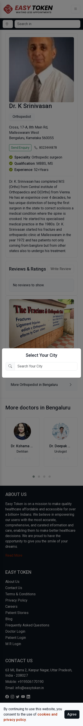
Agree (72, 714)
